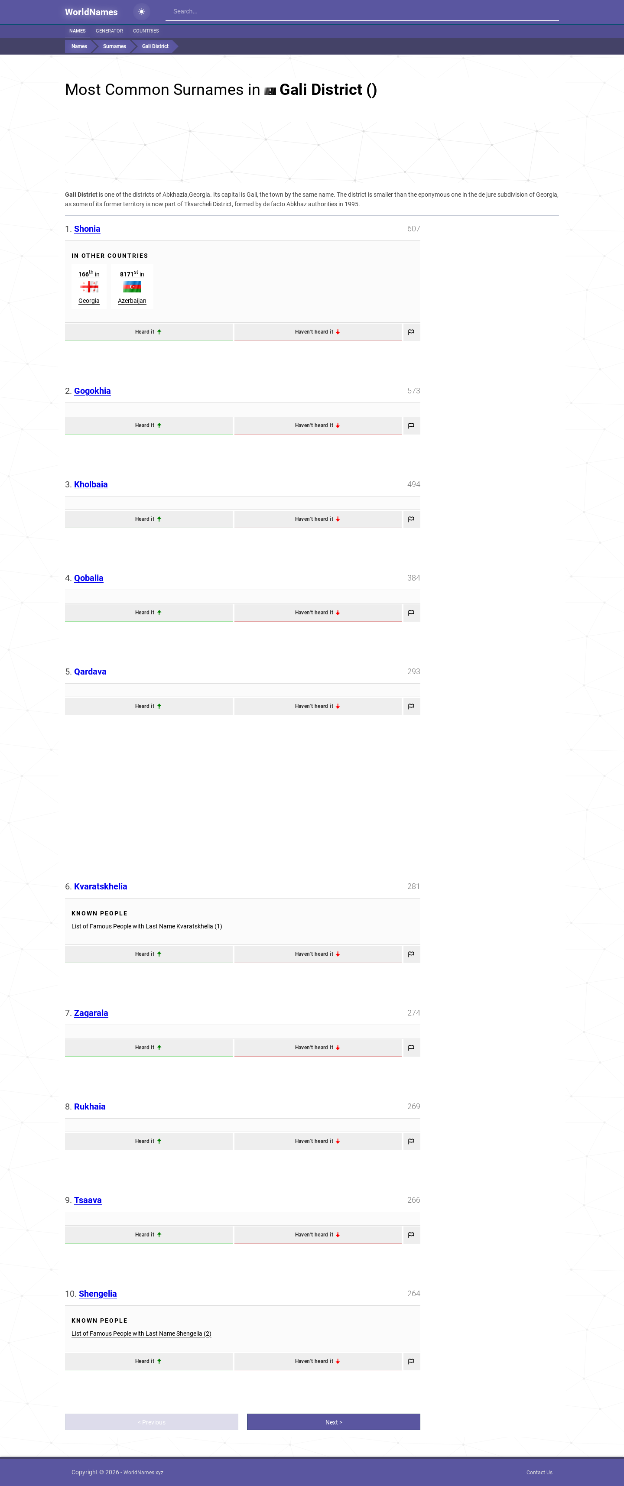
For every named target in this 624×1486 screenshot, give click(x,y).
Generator (109, 31)
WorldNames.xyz (143, 1473)
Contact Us (539, 1473)
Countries (146, 31)
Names (77, 31)
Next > (333, 1422)
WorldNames (91, 12)
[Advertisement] (312, 152)
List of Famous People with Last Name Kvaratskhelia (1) (147, 926)
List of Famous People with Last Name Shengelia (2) (141, 1333)
